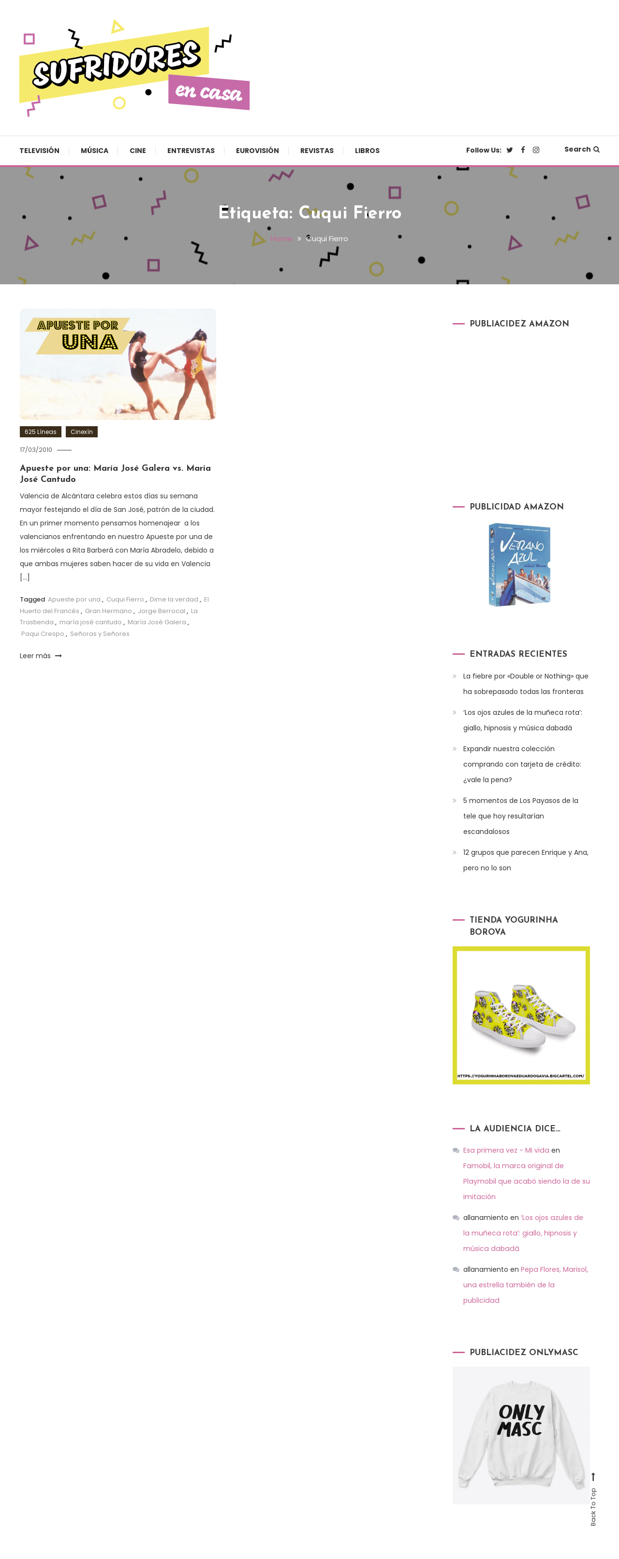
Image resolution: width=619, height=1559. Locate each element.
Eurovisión (257, 150)
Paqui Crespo (42, 633)
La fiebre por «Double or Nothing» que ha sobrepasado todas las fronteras (526, 683)
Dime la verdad (174, 599)
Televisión (39, 150)
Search (582, 149)
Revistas (317, 150)
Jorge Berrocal (161, 610)
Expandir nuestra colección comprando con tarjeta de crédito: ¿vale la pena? (522, 763)
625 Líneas (41, 431)
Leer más (41, 655)
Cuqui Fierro (125, 599)
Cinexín (82, 431)
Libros (367, 150)
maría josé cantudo (90, 621)
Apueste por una (74, 599)
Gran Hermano (108, 610)
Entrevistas (191, 150)
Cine (138, 150)
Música (94, 150)
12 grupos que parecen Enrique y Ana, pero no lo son (526, 859)
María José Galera (157, 621)
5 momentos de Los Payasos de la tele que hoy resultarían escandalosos (520, 815)
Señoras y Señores (100, 633)
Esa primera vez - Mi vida (505, 1150)
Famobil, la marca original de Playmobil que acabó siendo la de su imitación (525, 1165)
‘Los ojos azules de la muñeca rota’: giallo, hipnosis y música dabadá (522, 719)
